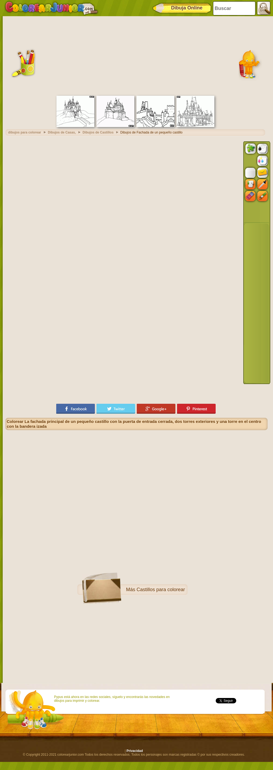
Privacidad (134, 751)
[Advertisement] (136, 55)
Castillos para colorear (160, 589)
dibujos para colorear (24, 132)
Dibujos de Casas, (62, 132)
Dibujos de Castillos (98, 132)
